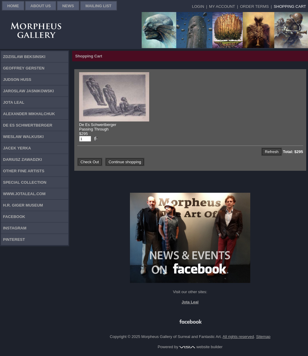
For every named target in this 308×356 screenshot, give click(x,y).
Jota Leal (13, 102)
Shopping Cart (290, 6)
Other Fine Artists (23, 171)
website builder (200, 347)
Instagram (14, 228)
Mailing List (98, 6)
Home (13, 6)
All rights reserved (238, 336)
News (68, 6)
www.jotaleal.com (24, 194)
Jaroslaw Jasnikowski (28, 91)
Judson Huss (17, 79)
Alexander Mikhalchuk (29, 114)
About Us (40, 6)
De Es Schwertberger (27, 125)
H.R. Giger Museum (23, 205)
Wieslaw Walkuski (23, 136)
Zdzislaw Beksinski (24, 56)
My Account (222, 6)
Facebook (14, 216)
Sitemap (263, 336)
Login (198, 6)
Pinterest (14, 239)
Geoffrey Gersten (24, 68)
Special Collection (24, 182)
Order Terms (254, 6)
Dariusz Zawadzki (22, 159)
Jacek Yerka (17, 148)
